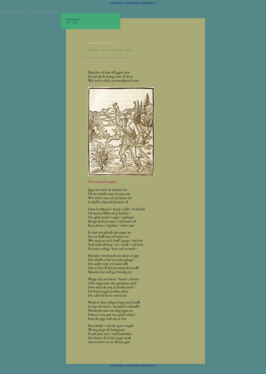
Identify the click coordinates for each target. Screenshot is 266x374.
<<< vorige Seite (131, 2)
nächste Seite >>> (148, 2)
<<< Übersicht (116, 2)
